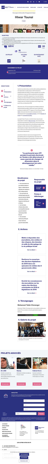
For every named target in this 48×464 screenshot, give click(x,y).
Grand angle (33, 7)
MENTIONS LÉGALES (6, 431)
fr (46, 1)
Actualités (39, 7)
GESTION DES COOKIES (7, 433)
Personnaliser (24, 460)
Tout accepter (24, 454)
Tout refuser (24, 457)
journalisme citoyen (31, 113)
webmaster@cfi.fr (33, 419)
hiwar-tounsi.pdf (38, 202)
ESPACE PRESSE (5, 425)
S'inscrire (41, 413)
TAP (19, 112)
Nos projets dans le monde (23, 7)
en (44, 1)
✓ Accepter (35, 315)
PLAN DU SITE (5, 429)
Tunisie (23, 21)
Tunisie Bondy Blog (27, 115)
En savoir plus (5, 384)
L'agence (12, 7)
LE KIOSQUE (4, 424)
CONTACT (4, 427)
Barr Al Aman (32, 121)
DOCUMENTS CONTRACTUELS (5, 436)
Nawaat (42, 113)
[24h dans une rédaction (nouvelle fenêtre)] (24, 446)
